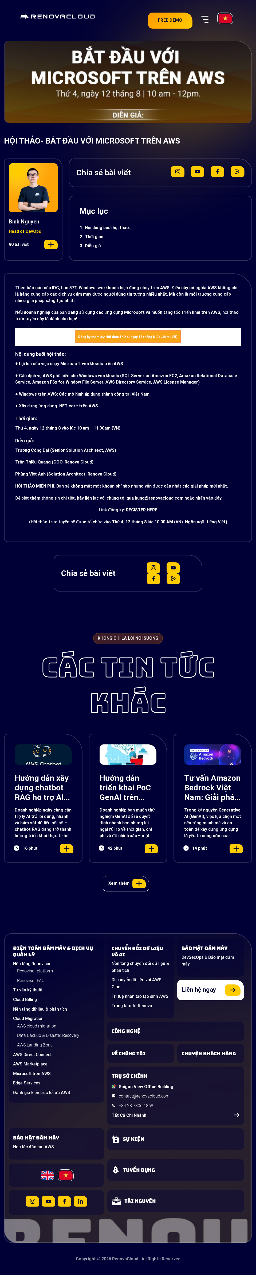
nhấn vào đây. (208, 498)
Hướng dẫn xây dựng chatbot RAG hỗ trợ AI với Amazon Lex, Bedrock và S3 (43, 787)
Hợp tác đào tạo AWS (33, 1146)
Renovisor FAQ (31, 980)
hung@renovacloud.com (159, 498)
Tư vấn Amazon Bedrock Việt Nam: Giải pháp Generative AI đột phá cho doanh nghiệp (212, 787)
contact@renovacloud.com (144, 1096)
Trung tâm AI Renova (132, 1005)
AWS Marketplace (30, 1064)
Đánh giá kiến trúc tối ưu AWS (41, 1092)
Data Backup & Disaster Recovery (48, 1035)
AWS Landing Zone (35, 1045)
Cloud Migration (28, 1018)
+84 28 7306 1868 (136, 1105)
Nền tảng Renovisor (32, 963)
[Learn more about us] (141, 1053)
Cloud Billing (25, 999)
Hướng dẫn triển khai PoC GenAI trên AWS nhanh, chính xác (125, 787)
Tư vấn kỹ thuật (27, 989)
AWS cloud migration (36, 1026)
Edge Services (26, 1082)
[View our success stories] (211, 1053)
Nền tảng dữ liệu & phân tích (40, 1009)
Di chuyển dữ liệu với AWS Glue (137, 983)
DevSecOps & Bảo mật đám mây (208, 961)
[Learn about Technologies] (176, 1031)
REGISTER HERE (141, 509)
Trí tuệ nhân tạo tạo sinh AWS (140, 996)
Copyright (86, 1258)
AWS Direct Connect (32, 1054)
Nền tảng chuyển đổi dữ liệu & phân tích (140, 967)
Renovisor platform (35, 970)
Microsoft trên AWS (32, 1073)
